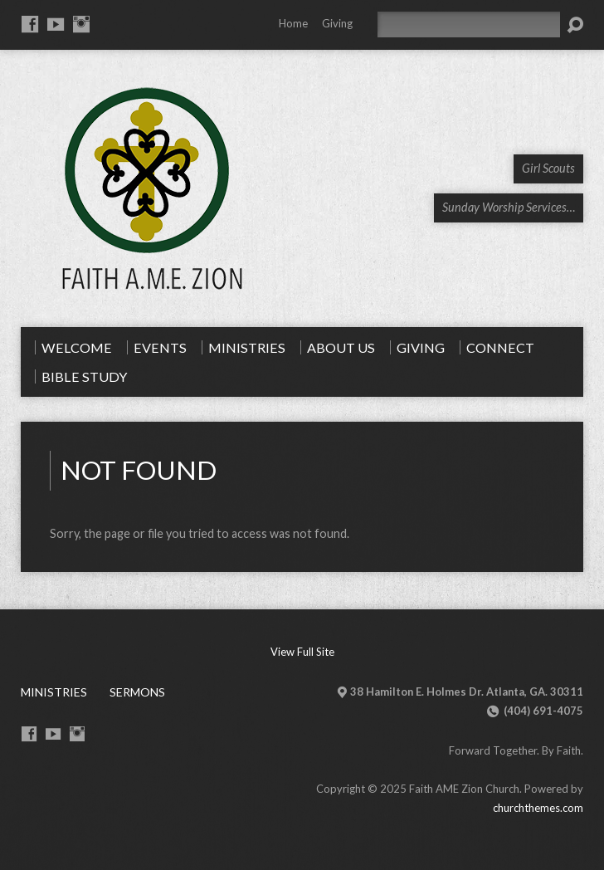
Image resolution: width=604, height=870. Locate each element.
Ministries (54, 692)
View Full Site (302, 651)
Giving (337, 23)
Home (293, 23)
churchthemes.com (538, 807)
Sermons (137, 692)
